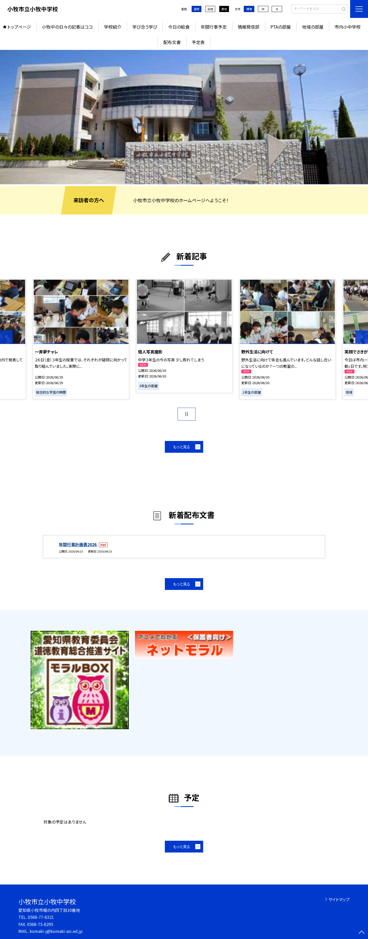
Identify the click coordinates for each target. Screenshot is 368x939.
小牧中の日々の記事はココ (67, 27)
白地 (210, 9)
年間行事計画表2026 (78, 544)
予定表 (198, 42)
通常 (196, 9)
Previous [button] (6, 336)
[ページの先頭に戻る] (361, 932)
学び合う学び (144, 27)
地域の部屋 (313, 27)
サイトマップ (339, 899)
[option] (184, 117)
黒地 (224, 9)
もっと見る (181, 446)
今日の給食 (179, 27)
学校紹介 (112, 27)
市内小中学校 (348, 27)
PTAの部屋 (280, 27)
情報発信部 (248, 27)
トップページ (19, 27)
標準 (249, 9)
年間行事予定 (214, 27)
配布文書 (172, 42)
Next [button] (361, 336)
